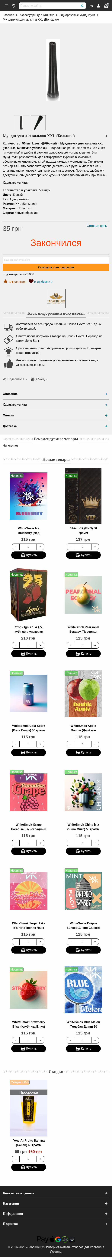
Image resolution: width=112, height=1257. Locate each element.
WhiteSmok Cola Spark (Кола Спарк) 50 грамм (28, 728)
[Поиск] (82, 5)
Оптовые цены (97, 225)
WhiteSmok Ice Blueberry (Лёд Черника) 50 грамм (29, 533)
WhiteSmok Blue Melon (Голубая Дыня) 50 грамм (83, 1026)
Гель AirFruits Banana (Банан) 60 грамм (29, 1143)
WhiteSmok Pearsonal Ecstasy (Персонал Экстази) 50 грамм (83, 632)
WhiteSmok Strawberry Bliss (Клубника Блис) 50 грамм (28, 1026)
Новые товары (56, 459)
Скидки (56, 1071)
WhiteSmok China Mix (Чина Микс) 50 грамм (83, 827)
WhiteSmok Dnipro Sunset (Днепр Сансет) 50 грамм (83, 928)
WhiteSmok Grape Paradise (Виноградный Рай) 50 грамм (28, 829)
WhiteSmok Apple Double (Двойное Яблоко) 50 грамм (83, 730)
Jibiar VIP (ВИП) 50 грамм (83, 530)
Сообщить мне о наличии (56, 267)
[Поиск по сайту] (49, 5)
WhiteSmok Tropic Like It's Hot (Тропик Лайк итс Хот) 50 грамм (28, 928)
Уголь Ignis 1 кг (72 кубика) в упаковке (29, 629)
